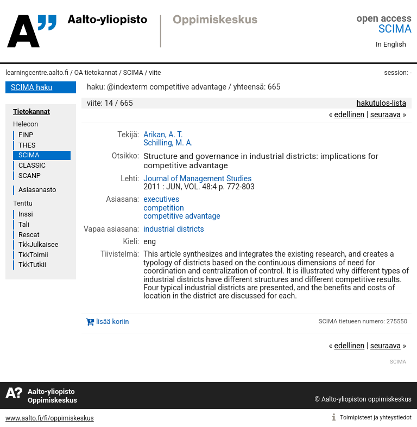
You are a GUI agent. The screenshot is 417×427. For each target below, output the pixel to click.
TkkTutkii (32, 264)
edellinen (349, 114)
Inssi (25, 214)
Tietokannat (31, 111)
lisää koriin (112, 321)
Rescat (29, 235)
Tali (23, 224)
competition (163, 207)
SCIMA (395, 28)
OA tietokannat (95, 73)
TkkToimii (33, 255)
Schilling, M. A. (168, 142)
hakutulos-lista (381, 103)
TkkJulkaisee (38, 244)
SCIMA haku (31, 87)
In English (391, 44)
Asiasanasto (37, 190)
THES (26, 145)
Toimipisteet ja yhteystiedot (376, 417)
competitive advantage (181, 216)
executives (161, 199)
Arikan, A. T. (163, 134)
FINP (25, 135)
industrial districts (173, 229)
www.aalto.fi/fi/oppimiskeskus (49, 418)
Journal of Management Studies (197, 178)
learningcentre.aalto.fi (36, 73)
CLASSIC (32, 165)
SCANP (29, 175)
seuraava (385, 114)
